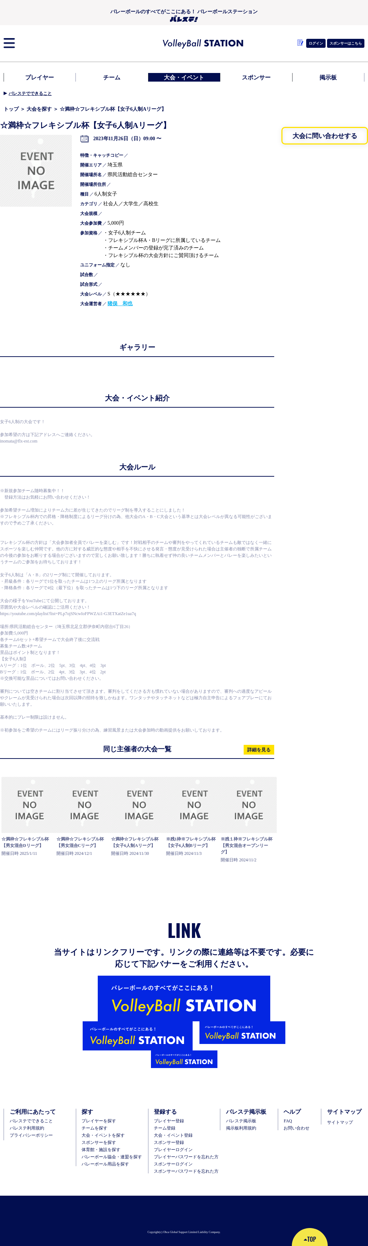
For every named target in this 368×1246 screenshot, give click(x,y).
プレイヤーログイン (173, 1149)
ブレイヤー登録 (169, 1121)
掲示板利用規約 (241, 1128)
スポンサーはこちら (346, 43)
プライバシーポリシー (31, 1135)
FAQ (288, 1121)
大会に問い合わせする (325, 135)
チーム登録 (164, 1128)
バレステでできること (30, 93)
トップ (11, 108)
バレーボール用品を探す (105, 1164)
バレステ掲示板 (241, 1121)
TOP (310, 1239)
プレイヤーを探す (99, 1121)
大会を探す (39, 108)
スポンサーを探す (99, 1142)
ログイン (314, 43)
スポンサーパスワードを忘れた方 (186, 1171)
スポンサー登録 (169, 1142)
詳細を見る (259, 749)
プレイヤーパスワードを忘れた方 (186, 1157)
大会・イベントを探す (103, 1135)
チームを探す (94, 1128)
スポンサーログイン (173, 1164)
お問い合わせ (296, 1128)
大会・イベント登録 (173, 1135)
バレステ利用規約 (27, 1128)
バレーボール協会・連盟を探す (112, 1157)
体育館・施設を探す (101, 1149)
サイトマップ (340, 1122)
